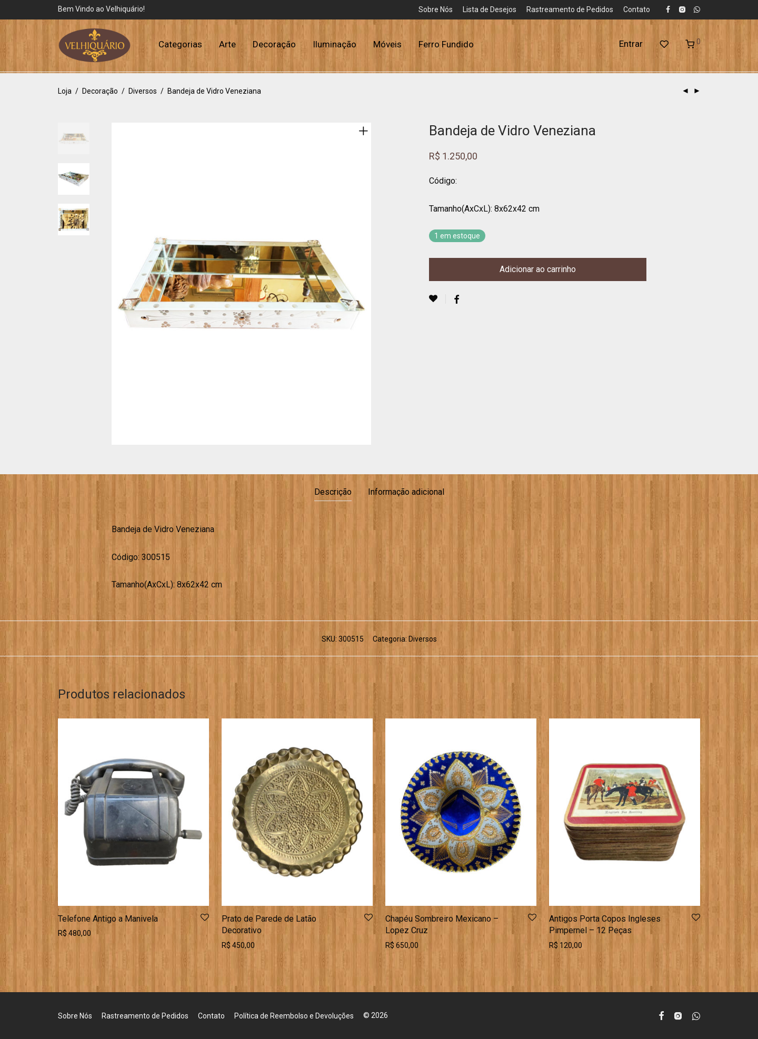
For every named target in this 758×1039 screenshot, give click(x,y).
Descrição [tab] (333, 492)
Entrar (631, 46)
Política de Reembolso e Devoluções (294, 1016)
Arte (227, 47)
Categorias (180, 47)
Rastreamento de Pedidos (569, 9)
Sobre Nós (435, 9)
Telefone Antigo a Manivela (108, 919)
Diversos (142, 91)
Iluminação (334, 47)
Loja (65, 91)
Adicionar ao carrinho (538, 269)
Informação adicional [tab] (406, 492)
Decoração (274, 47)
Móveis (387, 47)
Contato (636, 9)
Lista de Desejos (489, 9)
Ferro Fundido (446, 47)
